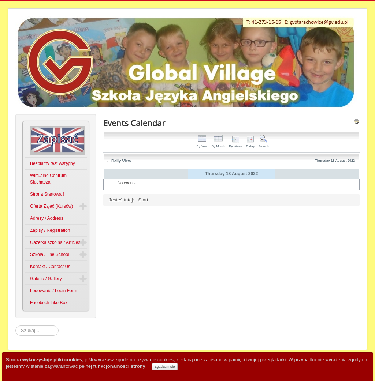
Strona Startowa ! (47, 194)
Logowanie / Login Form (53, 290)
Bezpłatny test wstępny (52, 163)
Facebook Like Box (48, 302)
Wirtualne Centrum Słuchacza (48, 179)
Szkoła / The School (49, 254)
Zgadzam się (165, 367)
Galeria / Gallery (46, 278)
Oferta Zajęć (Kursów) (51, 206)
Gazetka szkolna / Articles (55, 242)
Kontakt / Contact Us (50, 266)
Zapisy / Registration (50, 230)
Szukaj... (15, 325)
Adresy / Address (46, 218)
